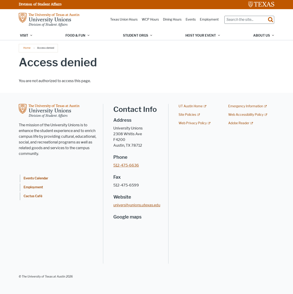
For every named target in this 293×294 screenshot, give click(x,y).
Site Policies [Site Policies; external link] (187, 115)
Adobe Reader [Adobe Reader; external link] (238, 123)
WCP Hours (150, 20)
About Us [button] (261, 36)
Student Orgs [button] (135, 36)
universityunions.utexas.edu (136, 205)
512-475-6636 (126, 165)
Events (191, 20)
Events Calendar (36, 178)
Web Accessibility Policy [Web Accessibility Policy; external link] (245, 115)
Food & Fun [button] (75, 36)
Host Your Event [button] (200, 36)
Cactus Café (33, 196)
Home (26, 47)
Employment (209, 20)
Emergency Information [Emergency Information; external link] (245, 106)
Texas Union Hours (124, 20)
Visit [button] (24, 36)
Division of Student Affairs (40, 4)
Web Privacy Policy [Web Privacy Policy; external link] (193, 123)
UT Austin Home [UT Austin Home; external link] (191, 106)
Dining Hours (172, 20)
